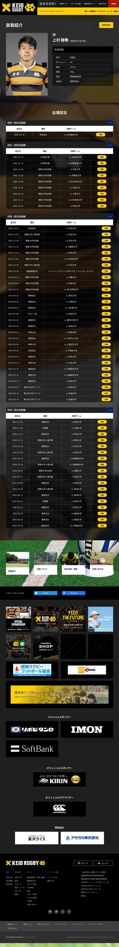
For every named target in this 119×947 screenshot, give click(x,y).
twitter (56, 915)
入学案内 (30, 891)
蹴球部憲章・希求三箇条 (36, 881)
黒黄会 (114, 4)
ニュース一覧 (52, 881)
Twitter (45, 597)
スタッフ (18, 888)
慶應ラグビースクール (89, 896)
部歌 (28, 895)
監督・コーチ (20, 891)
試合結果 (9, 884)
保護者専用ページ (93, 4)
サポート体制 (32, 898)
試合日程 (9, 881)
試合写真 (9, 888)
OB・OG (18, 895)
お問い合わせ (104, 4)
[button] (44, 64)
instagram (62, 915)
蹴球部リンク (71, 4)
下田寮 (29, 905)
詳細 (100, 134)
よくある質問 (32, 901)
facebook (69, 915)
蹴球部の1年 (31, 884)
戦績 (16, 898)
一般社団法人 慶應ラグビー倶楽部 (93, 876)
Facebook (73, 597)
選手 (16, 884)
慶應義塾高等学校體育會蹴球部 (92, 879)
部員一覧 (18, 881)
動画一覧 (50, 884)
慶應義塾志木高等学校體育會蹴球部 (94, 883)
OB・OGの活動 (81, 4)
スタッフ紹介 (32, 888)
